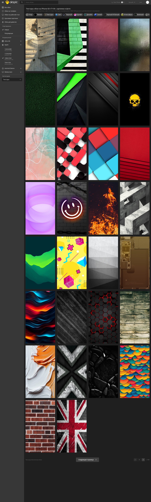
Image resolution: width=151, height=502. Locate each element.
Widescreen (7, 72)
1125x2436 (8, 53)
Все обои (6, 7)
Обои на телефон (9, 11)
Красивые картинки (10, 18)
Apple (5, 45)
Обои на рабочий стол (11, 15)
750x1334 (8, 62)
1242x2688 (8, 49)
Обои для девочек (9, 22)
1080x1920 (14, 58)
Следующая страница (87, 460)
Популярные (9, 33)
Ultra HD (6, 41)
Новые (7, 30)
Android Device (8, 68)
